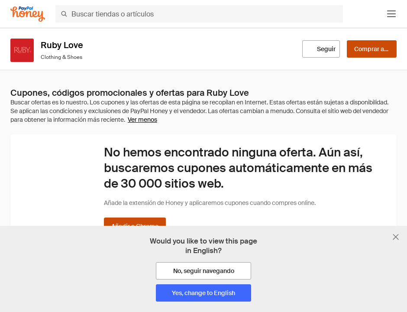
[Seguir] (321, 49)
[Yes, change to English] (203, 293)
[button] (391, 14)
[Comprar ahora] (372, 49)
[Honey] (27, 14)
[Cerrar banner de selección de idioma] (395, 237)
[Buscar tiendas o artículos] (199, 14)
